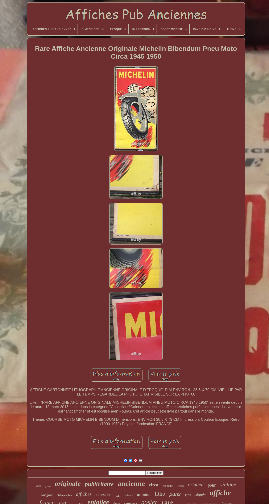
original (195, 484)
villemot (129, 495)
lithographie (64, 495)
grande (48, 486)
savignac (47, 495)
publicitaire (99, 484)
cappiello (167, 485)
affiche (220, 493)
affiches (84, 494)
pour (212, 485)
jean (188, 495)
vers (38, 485)
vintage (228, 484)
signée (200, 494)
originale (68, 483)
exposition (104, 495)
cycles (180, 485)
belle (118, 496)
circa (153, 484)
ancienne (131, 483)
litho (160, 494)
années (144, 495)
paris (175, 494)
